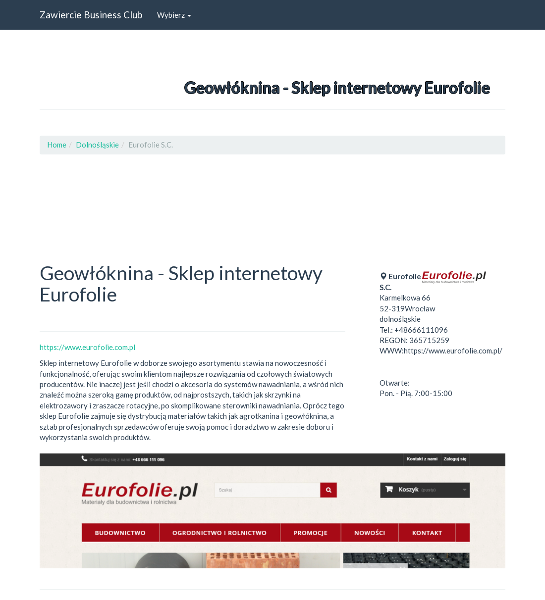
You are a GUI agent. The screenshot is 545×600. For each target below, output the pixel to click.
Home (56, 144)
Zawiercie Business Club (91, 14)
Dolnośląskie (97, 144)
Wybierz (174, 14)
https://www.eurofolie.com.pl (87, 347)
